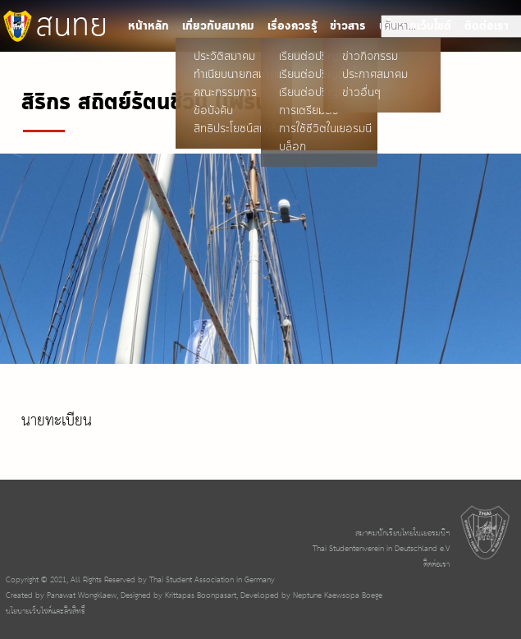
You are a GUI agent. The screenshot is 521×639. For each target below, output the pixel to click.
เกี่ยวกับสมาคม (218, 25)
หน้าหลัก (148, 25)
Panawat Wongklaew (82, 596)
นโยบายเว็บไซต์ (415, 25)
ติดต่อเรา (436, 564)
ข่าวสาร (348, 25)
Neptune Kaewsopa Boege (337, 596)
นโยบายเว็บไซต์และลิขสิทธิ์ (45, 611)
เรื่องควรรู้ (292, 25)
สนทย (53, 26)
